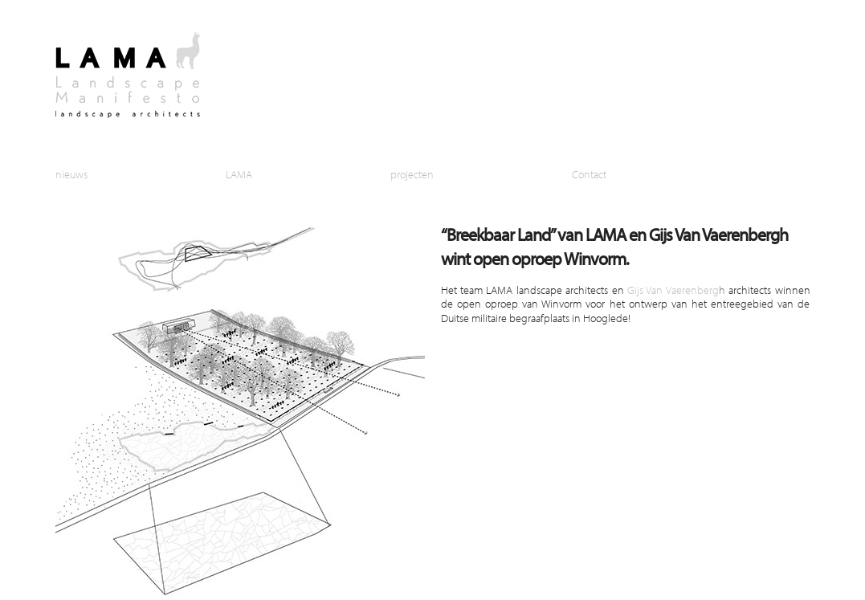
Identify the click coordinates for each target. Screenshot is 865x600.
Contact (589, 174)
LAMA (239, 174)
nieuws (71, 174)
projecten (412, 174)
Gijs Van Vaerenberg (673, 289)
